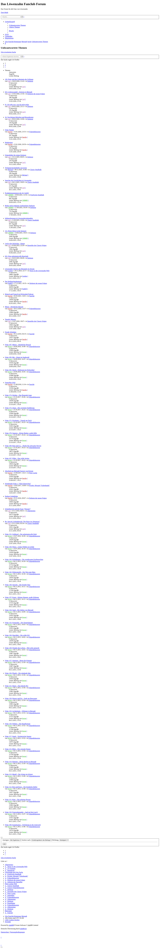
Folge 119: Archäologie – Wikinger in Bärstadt (20, 711)
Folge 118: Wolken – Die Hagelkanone (17, 724)
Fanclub (31, 296)
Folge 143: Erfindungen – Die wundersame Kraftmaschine (24, 559)
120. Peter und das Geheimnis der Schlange (19, 79)
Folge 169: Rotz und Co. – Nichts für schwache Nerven (23, 446)
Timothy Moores (10, 319)
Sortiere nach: (37, 840)
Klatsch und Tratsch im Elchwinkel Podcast (19, 294)
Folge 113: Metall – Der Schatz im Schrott (19, 774)
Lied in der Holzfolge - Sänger (15, 243)
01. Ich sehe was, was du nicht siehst (17, 104)
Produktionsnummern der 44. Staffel (17, 193)
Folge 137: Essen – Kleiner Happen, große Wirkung (22, 597)
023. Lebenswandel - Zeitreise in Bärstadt (18, 92)
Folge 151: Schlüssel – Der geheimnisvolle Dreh (21, 534)
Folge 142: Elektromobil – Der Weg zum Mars (20, 572)
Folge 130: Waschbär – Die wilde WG (17, 635)
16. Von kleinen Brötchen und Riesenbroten (19, 117)
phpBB (11, 925)
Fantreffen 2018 (10, 382)
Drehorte (30, 81)
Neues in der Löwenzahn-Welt (39, 271)
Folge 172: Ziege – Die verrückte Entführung (19, 408)
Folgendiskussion (35, 132)
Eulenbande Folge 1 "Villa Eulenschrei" (18, 484)
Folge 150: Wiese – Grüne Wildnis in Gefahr (19, 547)
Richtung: (60, 840)
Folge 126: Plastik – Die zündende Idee (18, 673)
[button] (5, 67)
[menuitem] (17, 25)
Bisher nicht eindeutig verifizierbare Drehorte (20, 206)
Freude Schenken (10, 332)
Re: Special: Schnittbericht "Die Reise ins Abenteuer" (22, 521)
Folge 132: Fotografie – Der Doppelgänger (19, 623)
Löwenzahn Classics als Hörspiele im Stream (19, 269)
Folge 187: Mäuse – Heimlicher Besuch (18, 345)
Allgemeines (31, 511)
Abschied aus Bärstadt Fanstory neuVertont (19, 471)
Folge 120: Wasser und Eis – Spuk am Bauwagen (21, 698)
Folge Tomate (9, 130)
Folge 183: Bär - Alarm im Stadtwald (17, 357)
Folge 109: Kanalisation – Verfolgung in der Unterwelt (23, 825)
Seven (10, 346)
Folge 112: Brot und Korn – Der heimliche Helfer (21, 787)
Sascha (10, 132)
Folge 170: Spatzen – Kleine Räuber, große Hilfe (21, 433)
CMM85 (10, 195)
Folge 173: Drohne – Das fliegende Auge (18, 395)
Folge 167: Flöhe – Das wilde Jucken (17, 458)
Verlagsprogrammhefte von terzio (16, 168)
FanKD (10, 283)
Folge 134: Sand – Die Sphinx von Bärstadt (19, 610)
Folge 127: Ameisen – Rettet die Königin (18, 660)
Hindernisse (9, 142)
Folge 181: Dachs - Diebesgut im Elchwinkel (19, 370)
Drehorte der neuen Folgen (36, 94)
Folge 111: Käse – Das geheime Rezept (18, 799)
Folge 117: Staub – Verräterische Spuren (18, 736)
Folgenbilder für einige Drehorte (15, 155)
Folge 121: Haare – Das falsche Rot (16, 686)
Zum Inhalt (4, 12)
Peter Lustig (33, 473)
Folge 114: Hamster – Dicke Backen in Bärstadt (20, 762)
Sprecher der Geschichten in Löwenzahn (18, 180)
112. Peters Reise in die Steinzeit (15, 231)
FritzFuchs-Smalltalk (37, 195)
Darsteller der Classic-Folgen (37, 245)
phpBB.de (23, 929)
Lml (9, 81)
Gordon (10, 271)
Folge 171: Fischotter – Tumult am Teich (18, 420)
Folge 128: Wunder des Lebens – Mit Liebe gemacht (22, 648)
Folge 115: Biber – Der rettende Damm (18, 749)
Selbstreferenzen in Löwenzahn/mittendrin (19, 218)
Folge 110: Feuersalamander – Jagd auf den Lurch (21, 812)
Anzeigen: (11, 840)
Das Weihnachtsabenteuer (13, 281)
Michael (10, 169)
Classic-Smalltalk (35, 169)
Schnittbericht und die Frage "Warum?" (18, 509)
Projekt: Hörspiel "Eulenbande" (39, 485)
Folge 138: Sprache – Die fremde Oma (17, 585)
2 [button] (5, 65)
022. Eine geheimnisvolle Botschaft (16, 256)
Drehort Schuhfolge (11, 496)
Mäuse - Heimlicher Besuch (14, 307)
